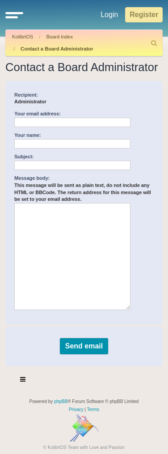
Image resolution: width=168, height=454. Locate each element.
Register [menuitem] (144, 14)
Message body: (32, 178)
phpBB (60, 401)
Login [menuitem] (109, 14)
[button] (14, 15)
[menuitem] (154, 43)
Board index (59, 36)
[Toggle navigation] (23, 381)
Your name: (27, 135)
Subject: (24, 156)
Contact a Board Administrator (57, 48)
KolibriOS (22, 36)
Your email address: (37, 113)
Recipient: (26, 95)
